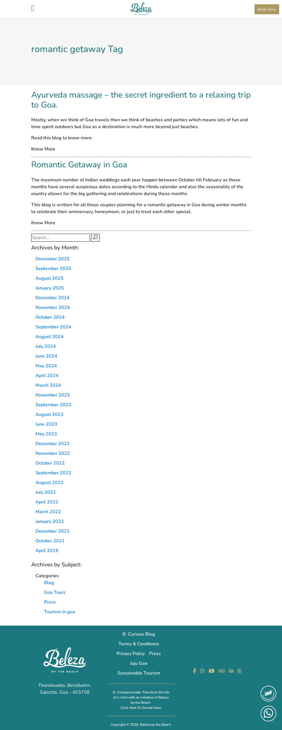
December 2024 (53, 298)
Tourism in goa (59, 612)
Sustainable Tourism (138, 673)
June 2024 (46, 356)
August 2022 (50, 482)
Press (50, 602)
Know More (43, 149)
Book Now (266, 9)
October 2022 (50, 463)
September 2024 (53, 327)
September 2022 (53, 473)
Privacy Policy (131, 653)
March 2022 (48, 512)
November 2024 (53, 307)
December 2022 (53, 444)
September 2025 (53, 268)
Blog (49, 583)
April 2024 (47, 375)
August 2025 (50, 278)
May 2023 (46, 434)
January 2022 (50, 521)
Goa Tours (55, 592)
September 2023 (53, 405)
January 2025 (50, 288)
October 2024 (50, 317)
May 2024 (46, 366)
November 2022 (53, 453)
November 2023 (53, 395)
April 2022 (47, 502)
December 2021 (53, 531)
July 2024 (46, 346)
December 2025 (53, 259)
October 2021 (50, 541)
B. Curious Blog (139, 634)
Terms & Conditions (139, 644)
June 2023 (46, 424)
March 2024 (48, 385)
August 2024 (50, 337)
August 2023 (50, 414)
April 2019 (47, 551)
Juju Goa (138, 663)
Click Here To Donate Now (141, 707)
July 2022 (46, 492)
